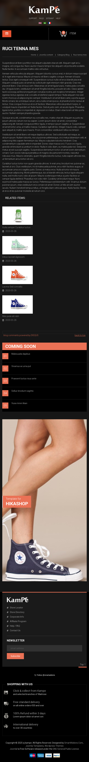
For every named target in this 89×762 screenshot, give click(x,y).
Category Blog (63, 55)
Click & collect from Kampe (29, 690)
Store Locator (16, 607)
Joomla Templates (35, 746)
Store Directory (17, 612)
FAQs (41, 18)
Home (33, 55)
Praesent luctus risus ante (23, 378)
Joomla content (46, 55)
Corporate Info (17, 617)
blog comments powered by (21, 335)
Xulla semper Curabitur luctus (16, 227)
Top (82, 664)
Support (33, 18)
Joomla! (14, 749)
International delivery (25, 724)
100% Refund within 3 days (29, 713)
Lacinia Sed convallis (12, 286)
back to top (80, 335)
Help (58, 18)
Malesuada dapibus (20, 354)
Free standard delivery (26, 702)
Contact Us (15, 630)
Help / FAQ (15, 626)
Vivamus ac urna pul (21, 366)
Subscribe (15, 656)
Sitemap (50, 18)
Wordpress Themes (54, 746)
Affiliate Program (18, 621)
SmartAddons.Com (73, 743)
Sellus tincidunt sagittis (22, 391)
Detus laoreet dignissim (13, 257)
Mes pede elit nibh (10, 316)
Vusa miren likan (19, 403)
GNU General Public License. (66, 749)
